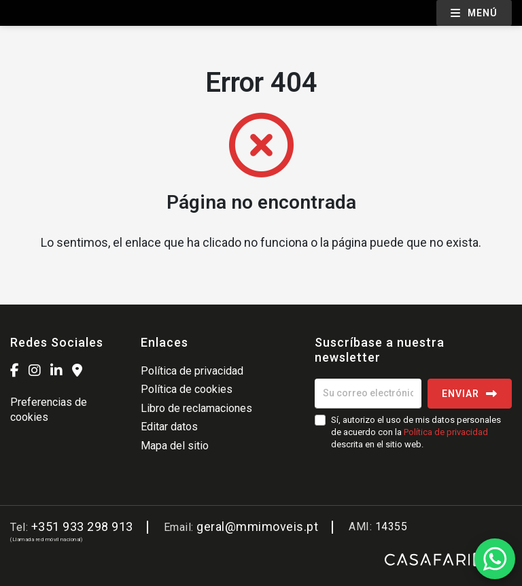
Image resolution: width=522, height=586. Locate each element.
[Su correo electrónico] (368, 394)
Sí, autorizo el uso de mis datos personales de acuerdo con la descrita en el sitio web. (416, 432)
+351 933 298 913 (82, 526)
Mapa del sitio (175, 445)
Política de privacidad (192, 370)
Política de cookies (186, 389)
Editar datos (169, 426)
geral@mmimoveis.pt (257, 526)
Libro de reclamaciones (196, 408)
